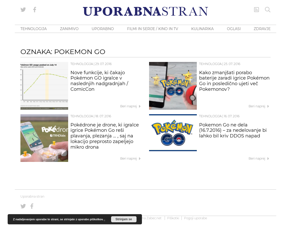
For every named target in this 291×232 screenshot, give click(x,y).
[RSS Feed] (256, 9)
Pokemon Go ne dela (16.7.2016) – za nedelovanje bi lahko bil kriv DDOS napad (233, 130)
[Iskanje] (268, 9)
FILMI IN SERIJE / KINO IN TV (152, 29)
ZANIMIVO (69, 29)
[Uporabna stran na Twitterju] (23, 9)
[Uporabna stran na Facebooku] (35, 9)
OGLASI (234, 29)
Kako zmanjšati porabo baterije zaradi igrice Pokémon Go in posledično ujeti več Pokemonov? (234, 81)
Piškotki (173, 218)
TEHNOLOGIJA (33, 29)
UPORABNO (103, 29)
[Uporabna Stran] (145, 11)
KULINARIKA (202, 29)
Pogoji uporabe (195, 218)
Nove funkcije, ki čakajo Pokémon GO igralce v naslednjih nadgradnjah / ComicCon (99, 81)
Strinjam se (123, 219)
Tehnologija (81, 64)
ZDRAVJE (262, 29)
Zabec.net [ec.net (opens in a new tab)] (154, 218)
